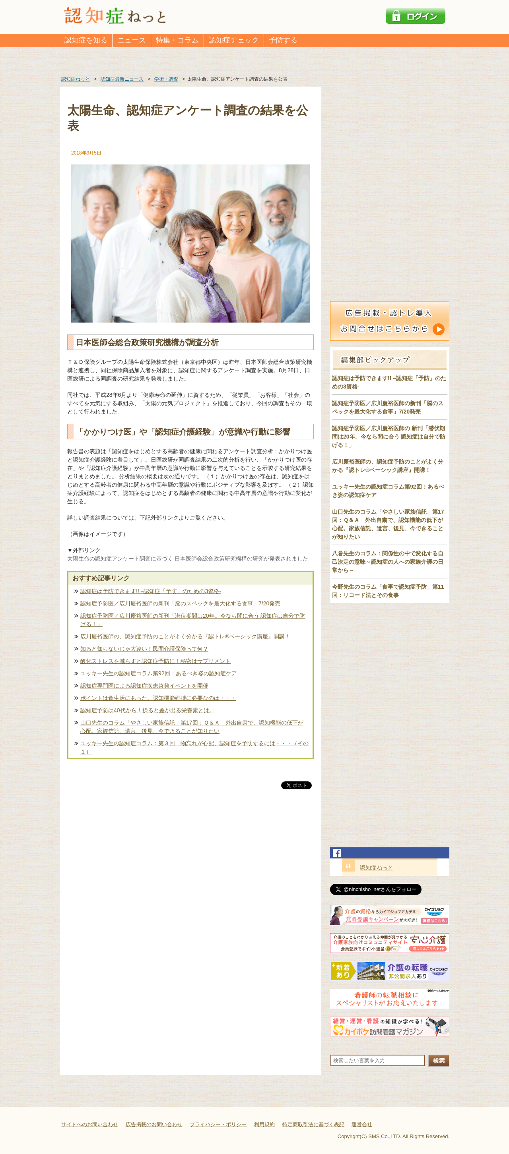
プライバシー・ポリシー (218, 1124)
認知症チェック (234, 40)
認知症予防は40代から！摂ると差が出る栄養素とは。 (147, 710)
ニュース (131, 40)
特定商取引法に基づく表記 (313, 1124)
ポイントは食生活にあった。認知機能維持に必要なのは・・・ (158, 698)
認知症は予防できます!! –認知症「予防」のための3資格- (150, 591)
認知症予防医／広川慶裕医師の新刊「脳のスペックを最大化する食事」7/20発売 (180, 603)
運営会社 (362, 1124)
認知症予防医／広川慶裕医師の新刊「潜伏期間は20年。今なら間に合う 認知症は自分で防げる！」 (192, 620)
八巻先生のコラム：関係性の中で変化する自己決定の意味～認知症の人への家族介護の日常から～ (387, 561)
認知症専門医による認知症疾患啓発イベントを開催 (144, 685)
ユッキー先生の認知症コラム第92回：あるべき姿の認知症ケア (158, 673)
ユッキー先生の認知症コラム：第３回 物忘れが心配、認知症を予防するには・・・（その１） (194, 747)
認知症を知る (85, 40)
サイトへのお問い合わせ (89, 1124)
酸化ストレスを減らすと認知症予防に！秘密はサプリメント (155, 661)
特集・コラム (177, 40)
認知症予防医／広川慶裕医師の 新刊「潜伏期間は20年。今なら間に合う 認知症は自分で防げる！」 (388, 436)
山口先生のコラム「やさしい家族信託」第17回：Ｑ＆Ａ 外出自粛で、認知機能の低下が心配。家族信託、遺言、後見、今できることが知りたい (191, 726)
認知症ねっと (376, 867)
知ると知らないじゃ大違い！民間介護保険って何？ (144, 649)
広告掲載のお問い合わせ (154, 1124)
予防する (283, 40)
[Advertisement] (190, 874)
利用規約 (264, 1124)
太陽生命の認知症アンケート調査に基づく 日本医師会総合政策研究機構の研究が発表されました (187, 558)
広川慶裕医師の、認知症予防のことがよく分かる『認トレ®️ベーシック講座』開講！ (185, 636)
